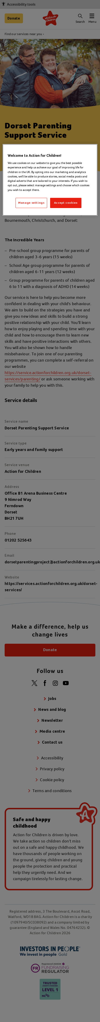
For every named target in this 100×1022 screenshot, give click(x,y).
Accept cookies (65, 202)
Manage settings (31, 202)
